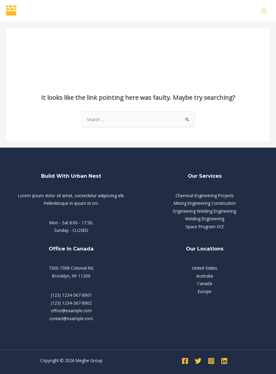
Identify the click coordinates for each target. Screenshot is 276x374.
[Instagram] (211, 361)
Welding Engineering (204, 219)
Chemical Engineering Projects (205, 195)
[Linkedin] (224, 361)
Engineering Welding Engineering (204, 211)
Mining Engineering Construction (205, 203)
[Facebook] (185, 361)
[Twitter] (198, 361)
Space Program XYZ (205, 226)
